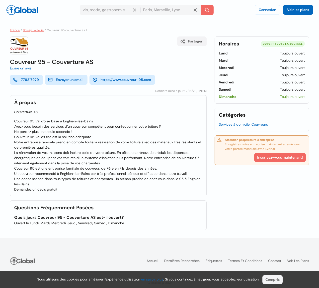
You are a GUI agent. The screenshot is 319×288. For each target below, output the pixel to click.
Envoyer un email (65, 79)
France (15, 30)
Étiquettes (214, 261)
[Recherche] (207, 10)
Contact (274, 261)
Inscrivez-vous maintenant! (280, 157)
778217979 (26, 79)
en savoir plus (152, 279)
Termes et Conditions (245, 261)
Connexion (267, 9)
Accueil (152, 261)
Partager (191, 41)
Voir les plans (298, 9)
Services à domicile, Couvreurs (243, 124)
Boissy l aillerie (33, 30)
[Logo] (22, 10)
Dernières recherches (182, 261)
